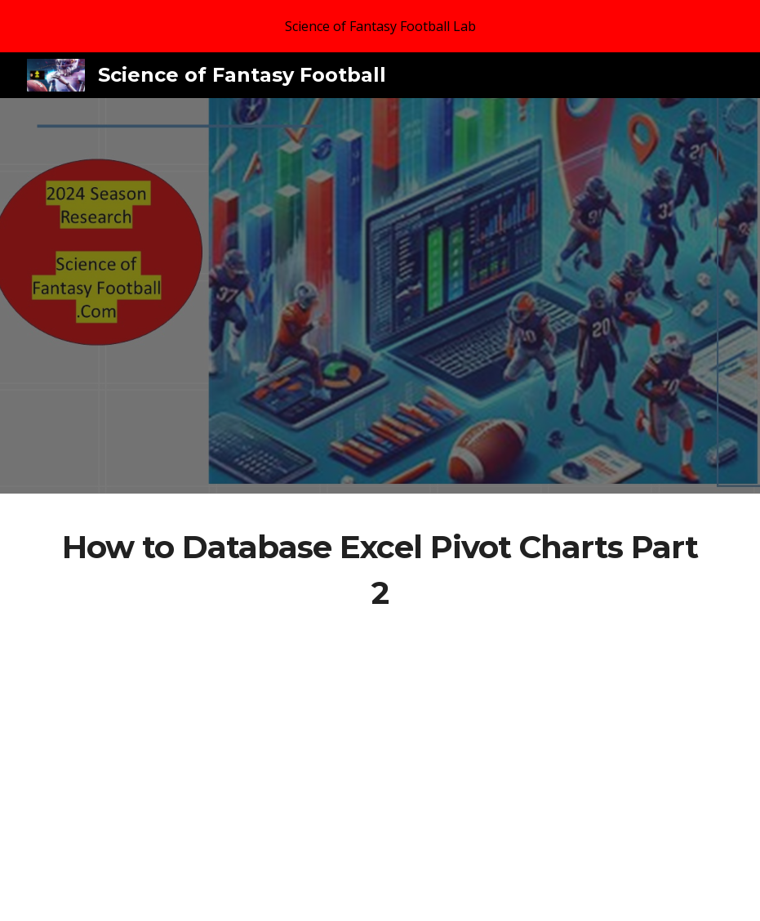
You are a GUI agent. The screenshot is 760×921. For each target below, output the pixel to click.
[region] (380, 26)
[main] (379, 570)
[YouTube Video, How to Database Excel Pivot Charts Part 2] (379, 737)
